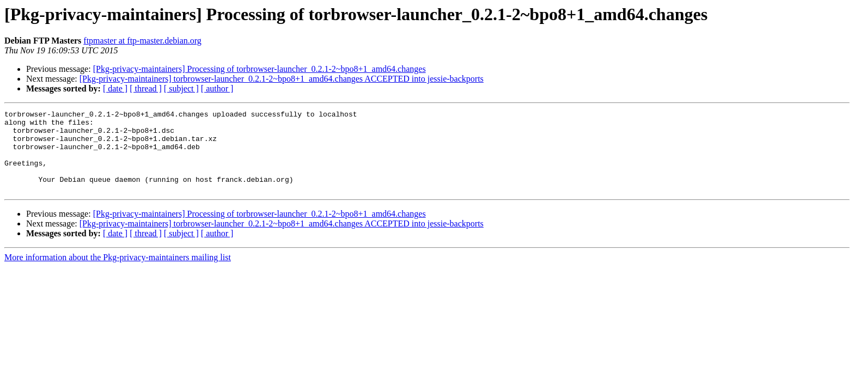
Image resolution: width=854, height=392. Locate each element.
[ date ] (115, 88)
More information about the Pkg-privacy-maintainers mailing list (117, 273)
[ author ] (217, 88)
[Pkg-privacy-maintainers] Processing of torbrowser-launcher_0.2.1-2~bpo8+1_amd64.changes (259, 69)
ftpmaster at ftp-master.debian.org (142, 40)
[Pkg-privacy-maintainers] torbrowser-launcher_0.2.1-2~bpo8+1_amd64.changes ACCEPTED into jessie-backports (282, 78)
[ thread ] (146, 88)
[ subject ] (181, 88)
